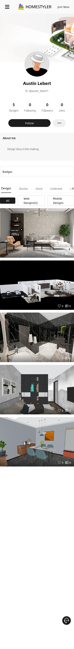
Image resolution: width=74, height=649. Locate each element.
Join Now (63, 7)
